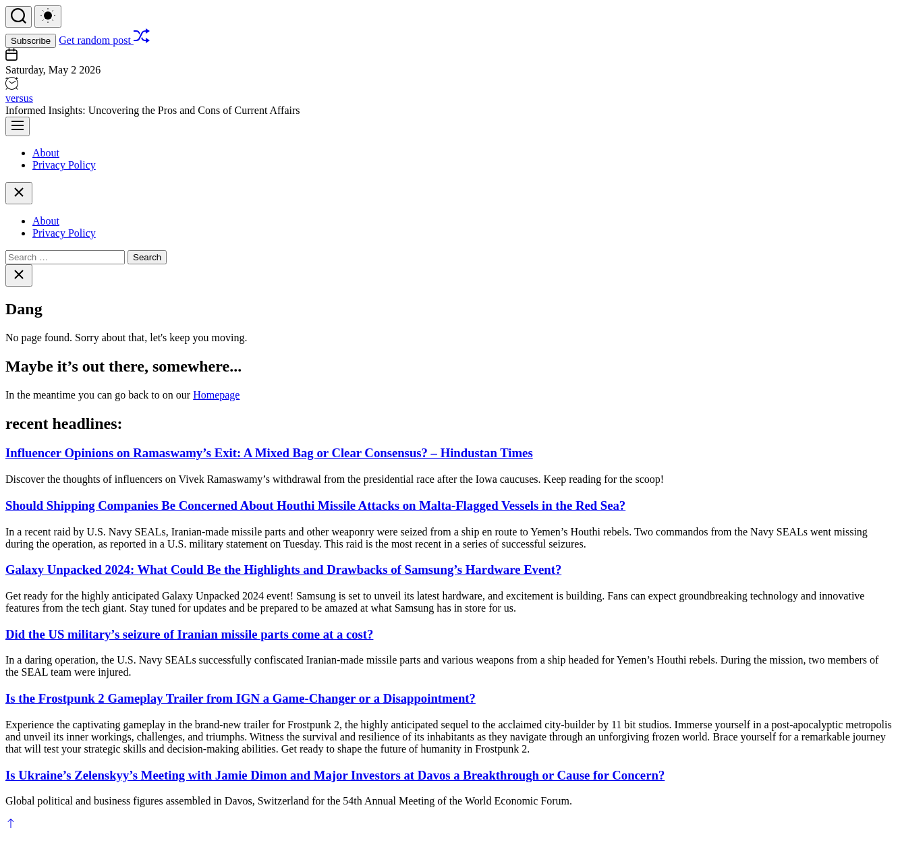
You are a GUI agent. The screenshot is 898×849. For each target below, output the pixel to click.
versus (19, 98)
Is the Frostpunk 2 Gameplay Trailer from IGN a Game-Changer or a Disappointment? (240, 698)
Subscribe (31, 41)
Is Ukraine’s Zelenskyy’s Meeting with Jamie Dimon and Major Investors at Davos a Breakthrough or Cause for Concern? (335, 775)
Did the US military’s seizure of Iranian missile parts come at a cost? (189, 634)
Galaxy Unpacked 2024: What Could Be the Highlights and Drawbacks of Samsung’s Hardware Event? (283, 569)
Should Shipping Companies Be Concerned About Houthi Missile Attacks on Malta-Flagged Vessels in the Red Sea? (315, 505)
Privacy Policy (64, 165)
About (45, 152)
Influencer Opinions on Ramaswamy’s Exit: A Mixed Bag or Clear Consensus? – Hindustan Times (269, 453)
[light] (47, 16)
